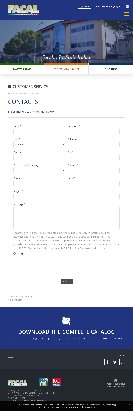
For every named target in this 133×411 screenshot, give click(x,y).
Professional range (66, 69)
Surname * (74, 126)
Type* (16, 139)
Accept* (19, 253)
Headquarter (25, 296)
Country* (73, 165)
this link (97, 404)
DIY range (111, 69)
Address (72, 139)
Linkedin (18, 299)
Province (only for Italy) (26, 165)
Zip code (18, 152)
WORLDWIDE (108, 6)
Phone (17, 178)
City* (70, 152)
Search (86, 6)
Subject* (18, 191)
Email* (71, 178)
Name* (17, 126)
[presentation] (66, 263)
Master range (22, 69)
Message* (19, 204)
